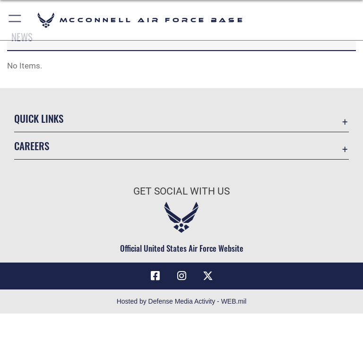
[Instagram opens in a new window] (181, 276)
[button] (15, 20)
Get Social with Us (181, 191)
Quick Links (38, 118)
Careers (31, 145)
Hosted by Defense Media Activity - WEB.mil (182, 301)
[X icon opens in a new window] (208, 276)
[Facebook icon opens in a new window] (155, 276)
